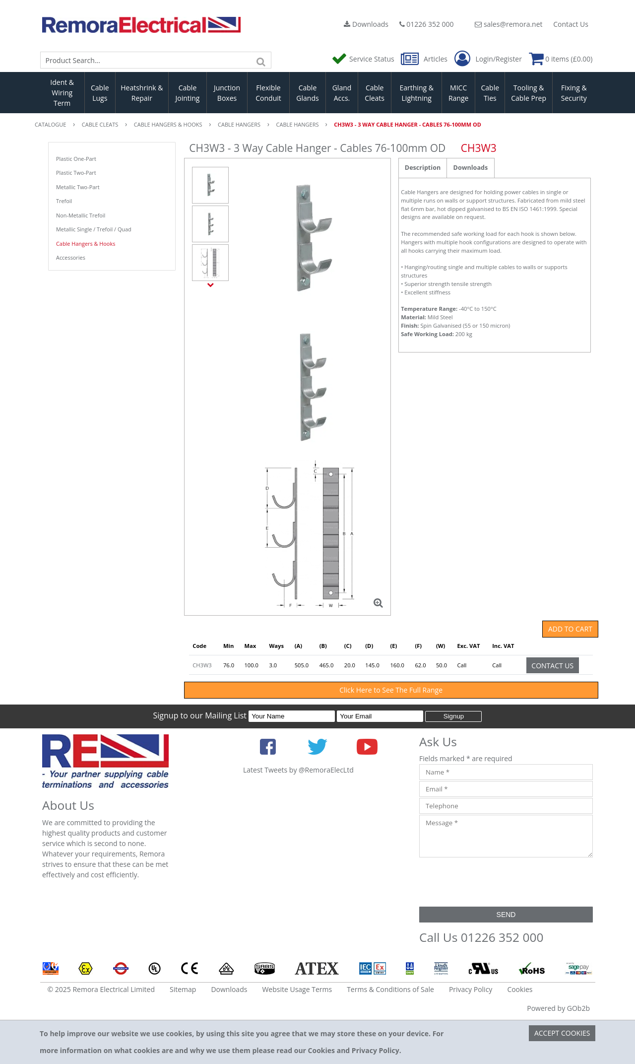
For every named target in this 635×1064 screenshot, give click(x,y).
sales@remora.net (508, 24)
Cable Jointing (187, 93)
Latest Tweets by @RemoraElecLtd (298, 770)
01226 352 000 (426, 24)
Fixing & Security (574, 93)
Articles (425, 59)
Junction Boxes (227, 93)
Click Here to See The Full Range (391, 690)
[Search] (261, 60)
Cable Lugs (100, 93)
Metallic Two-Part (78, 187)
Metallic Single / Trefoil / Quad (93, 229)
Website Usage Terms (297, 989)
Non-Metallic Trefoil (80, 215)
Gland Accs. (342, 93)
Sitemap (183, 989)
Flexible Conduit (268, 93)
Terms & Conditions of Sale (390, 989)
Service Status (363, 59)
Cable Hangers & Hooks (85, 243)
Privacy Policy (470, 989)
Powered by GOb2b (558, 1008)
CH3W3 (201, 665)
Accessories (70, 257)
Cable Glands (307, 93)
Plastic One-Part (76, 158)
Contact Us (570, 24)
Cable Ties (490, 93)
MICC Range (458, 93)
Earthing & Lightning (417, 93)
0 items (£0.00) (561, 59)
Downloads (366, 24)
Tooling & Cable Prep (528, 93)
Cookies (519, 989)
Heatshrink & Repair (142, 93)
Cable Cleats (374, 93)
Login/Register (488, 59)
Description (423, 167)
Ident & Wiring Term (62, 92)
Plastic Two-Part (76, 172)
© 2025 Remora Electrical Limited (101, 989)
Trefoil (64, 201)
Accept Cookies (562, 1033)
